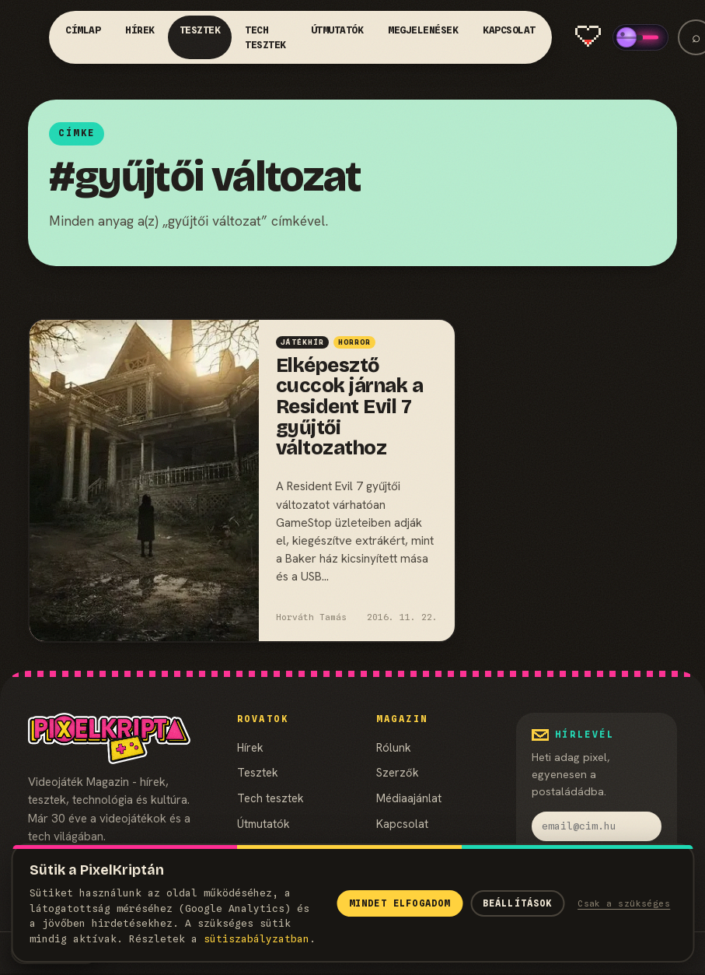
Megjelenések (423, 30)
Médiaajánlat (408, 798)
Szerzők (397, 772)
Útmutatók (337, 30)
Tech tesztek (265, 37)
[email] (596, 826)
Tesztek (200, 30)
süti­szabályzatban (256, 939)
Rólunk (393, 747)
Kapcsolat (509, 30)
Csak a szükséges (624, 903)
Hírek (140, 30)
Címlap (82, 30)
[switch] (640, 37)
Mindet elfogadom (399, 903)
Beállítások (518, 903)
